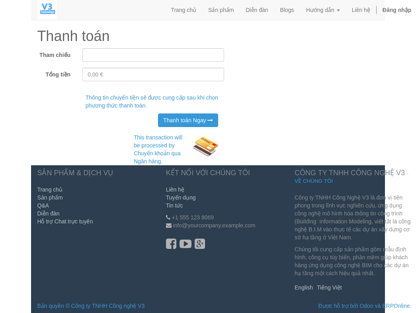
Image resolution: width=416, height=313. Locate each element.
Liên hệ (175, 189)
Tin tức (174, 205)
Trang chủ (49, 189)
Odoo (366, 306)
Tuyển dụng (181, 197)
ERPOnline (396, 306)
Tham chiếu (54, 55)
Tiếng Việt (329, 287)
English (304, 287)
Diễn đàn (48, 213)
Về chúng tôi (314, 181)
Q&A (43, 205)
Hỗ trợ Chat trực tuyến (65, 221)
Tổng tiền (57, 74)
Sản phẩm (49, 197)
